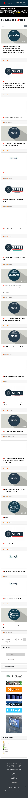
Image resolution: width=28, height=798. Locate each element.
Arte (6, 742)
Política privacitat (10, 790)
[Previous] (12, 639)
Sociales (6, 749)
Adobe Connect (14, 778)
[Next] (12, 642)
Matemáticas (11, 436)
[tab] (14, 742)
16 (9, 642)
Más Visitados (10, 654)
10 (15, 639)
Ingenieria (7, 751)
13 (24, 639)
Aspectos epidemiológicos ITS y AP (12, 598)
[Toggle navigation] (24, 3)
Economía (10, 150)
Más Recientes (10, 651)
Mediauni (14, 774)
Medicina (10, 94)
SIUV (24, 790)
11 (18, 639)
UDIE (14, 776)
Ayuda (17, 4)
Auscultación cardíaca (9, 544)
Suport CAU (20, 790)
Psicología (10, 206)
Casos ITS (6, 173)
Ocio (6, 753)
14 (2, 642)
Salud (6, 747)
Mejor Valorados (10, 657)
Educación (10, 60)
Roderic (14, 777)
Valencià (17, 2)
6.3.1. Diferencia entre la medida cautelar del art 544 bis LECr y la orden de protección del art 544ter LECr (13, 461)
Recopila (5, 517)
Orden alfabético (10, 659)
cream (5, 60)
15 (6, 642)
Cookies (15, 790)
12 (21, 639)
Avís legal (4, 790)
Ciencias (7, 745)
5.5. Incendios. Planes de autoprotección (13, 376)
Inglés (21, 2)
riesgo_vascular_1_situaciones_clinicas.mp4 (14, 571)
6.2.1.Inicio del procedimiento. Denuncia (13, 117)
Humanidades (8, 743)
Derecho (9, 122)
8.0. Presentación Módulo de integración (13, 431)
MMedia (14, 773)
